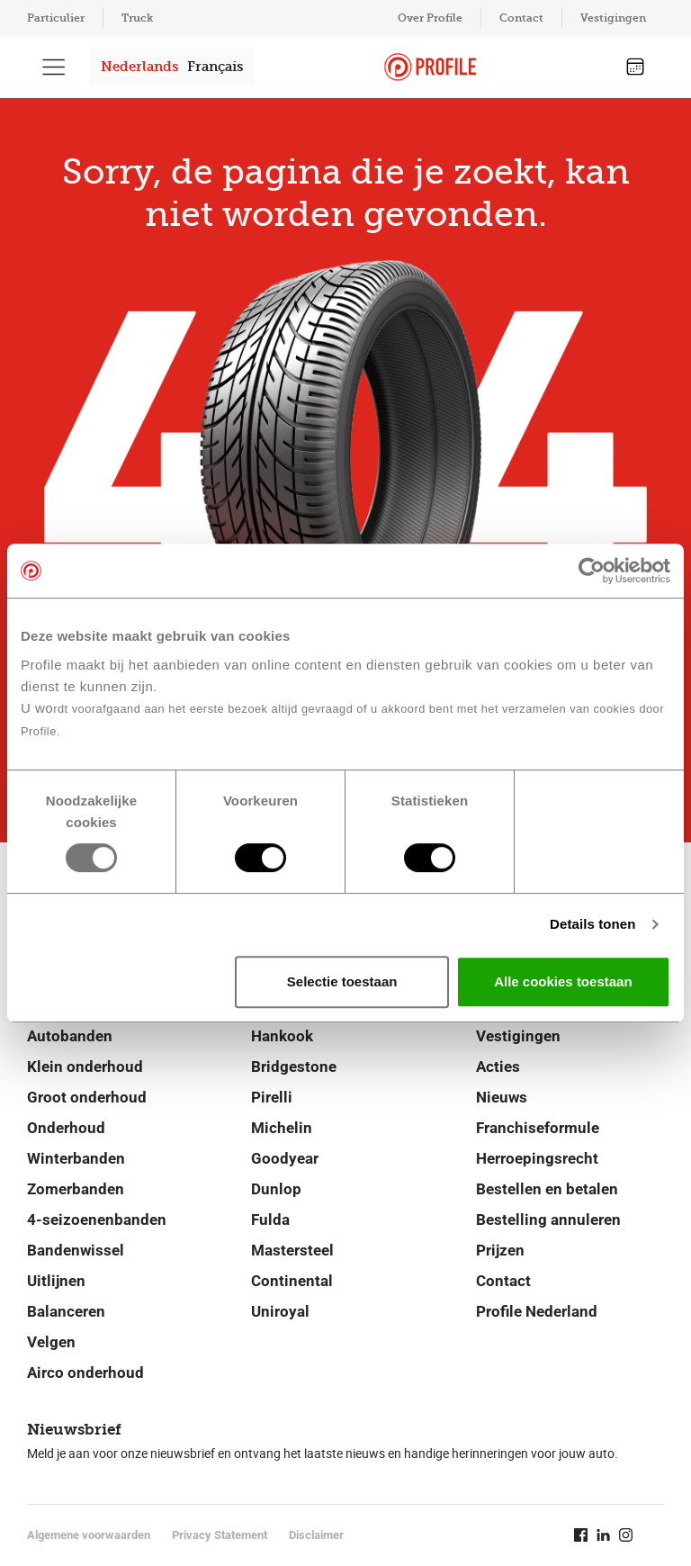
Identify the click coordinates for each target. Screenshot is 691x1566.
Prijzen (500, 1250)
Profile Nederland (536, 1311)
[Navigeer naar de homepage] (430, 67)
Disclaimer (316, 1535)
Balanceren (66, 1311)
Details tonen (592, 924)
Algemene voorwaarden (88, 1535)
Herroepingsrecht (537, 1158)
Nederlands (139, 66)
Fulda (270, 1219)
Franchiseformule (537, 1128)
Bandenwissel (75, 1250)
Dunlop (276, 1189)
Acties (498, 1067)
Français (215, 66)
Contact (521, 18)
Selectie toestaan (342, 981)
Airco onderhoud (85, 1373)
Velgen (51, 1342)
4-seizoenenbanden (96, 1219)
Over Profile (430, 18)
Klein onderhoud (85, 1067)
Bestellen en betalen (547, 1189)
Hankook (282, 1036)
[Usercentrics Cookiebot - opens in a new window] (591, 570)
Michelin (281, 1128)
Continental (292, 1281)
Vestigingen (613, 18)
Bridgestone (294, 1067)
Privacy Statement (219, 1535)
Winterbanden (76, 1158)
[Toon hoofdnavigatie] (54, 67)
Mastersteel (292, 1250)
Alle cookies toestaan (563, 981)
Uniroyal (280, 1311)
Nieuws (501, 1097)
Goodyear (285, 1158)
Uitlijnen (56, 1281)
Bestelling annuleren (548, 1219)
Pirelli (271, 1097)
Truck (137, 18)
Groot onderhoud (87, 1097)
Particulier (56, 18)
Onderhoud (66, 1128)
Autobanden (69, 1036)
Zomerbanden (75, 1189)
